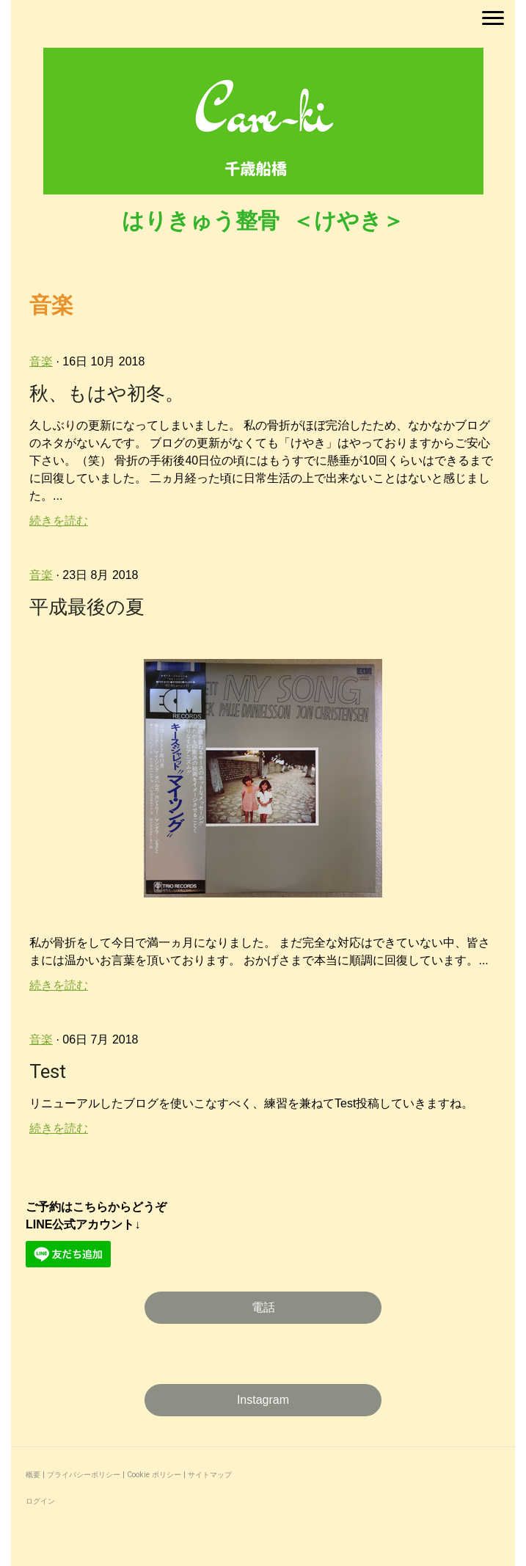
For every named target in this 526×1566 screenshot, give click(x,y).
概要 (33, 1474)
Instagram (263, 1400)
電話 (263, 1307)
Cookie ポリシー (154, 1474)
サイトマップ (210, 1474)
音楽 (41, 361)
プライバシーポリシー (83, 1474)
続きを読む (58, 520)
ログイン (40, 1501)
